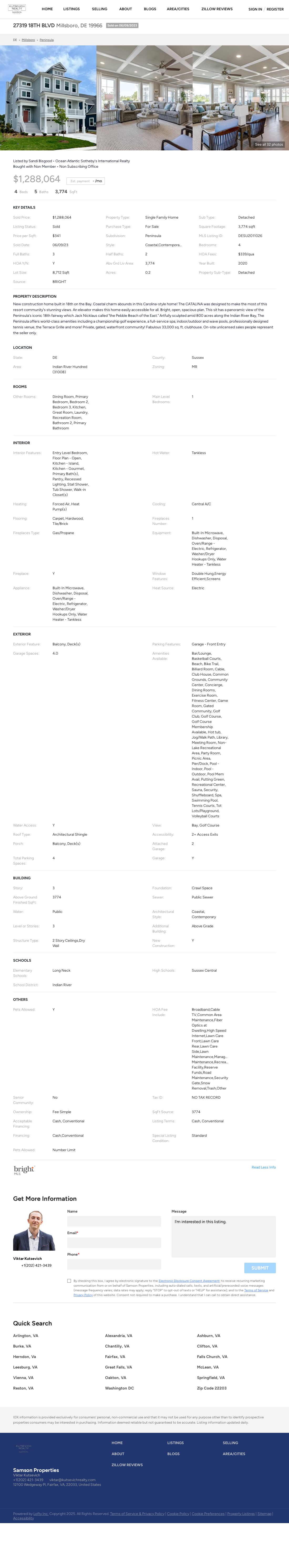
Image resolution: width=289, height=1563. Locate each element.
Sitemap (264, 1514)
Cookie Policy (178, 1514)
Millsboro (28, 40)
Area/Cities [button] (178, 9)
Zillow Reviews (217, 9)
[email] (114, 1243)
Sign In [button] (255, 9)
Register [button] (275, 9)
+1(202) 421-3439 (28, 1480)
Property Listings (241, 1514)
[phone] (114, 1264)
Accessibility (23, 1518)
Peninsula (47, 40)
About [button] (125, 9)
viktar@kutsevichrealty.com (72, 1480)
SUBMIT (260, 1268)
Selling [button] (99, 9)
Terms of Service (256, 1290)
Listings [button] (71, 9)
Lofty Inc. (41, 1514)
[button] (118, 1444)
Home (47, 9)
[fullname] (114, 1221)
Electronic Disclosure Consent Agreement (189, 1281)
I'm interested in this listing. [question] (224, 1236)
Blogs (150, 9)
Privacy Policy (83, 1295)
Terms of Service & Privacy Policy (137, 1514)
